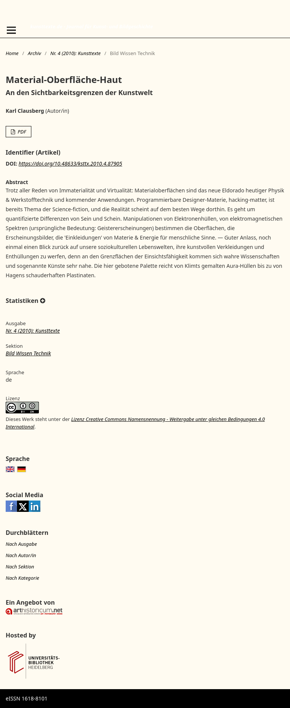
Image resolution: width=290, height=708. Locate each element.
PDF (21, 131)
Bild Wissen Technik (28, 353)
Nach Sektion (20, 566)
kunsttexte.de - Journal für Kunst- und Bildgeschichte (91, 26)
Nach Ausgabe (21, 544)
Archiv (34, 53)
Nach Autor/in (21, 555)
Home (12, 53)
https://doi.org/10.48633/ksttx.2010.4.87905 (70, 163)
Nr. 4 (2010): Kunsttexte (75, 53)
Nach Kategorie (22, 577)
